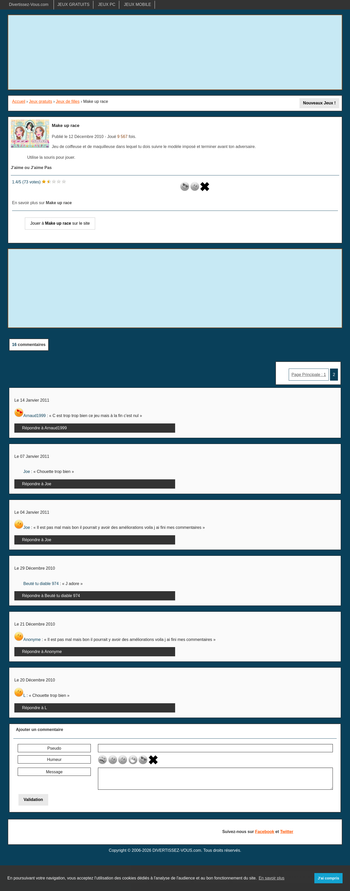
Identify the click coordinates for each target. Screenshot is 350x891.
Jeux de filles (68, 101)
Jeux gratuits (40, 101)
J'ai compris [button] (328, 878)
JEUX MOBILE (137, 4)
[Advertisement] (175, 52)
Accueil (18, 101)
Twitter (286, 831)
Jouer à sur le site (60, 223)
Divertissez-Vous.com (28, 4)
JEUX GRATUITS (73, 4)
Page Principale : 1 (309, 374)
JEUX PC (106, 4)
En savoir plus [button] (272, 878)
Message (54, 772)
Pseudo (54, 748)
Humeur (54, 759)
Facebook (264, 831)
